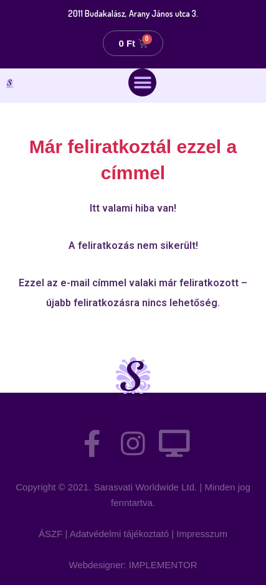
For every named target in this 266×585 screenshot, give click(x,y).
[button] (142, 82)
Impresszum (201, 533)
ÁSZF (50, 533)
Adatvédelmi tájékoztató (119, 533)
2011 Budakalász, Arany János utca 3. (133, 13)
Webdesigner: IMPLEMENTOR (133, 564)
